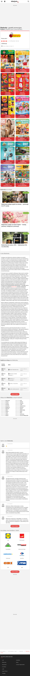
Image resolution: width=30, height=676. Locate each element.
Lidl (3, 660)
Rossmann (4, 664)
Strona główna (3, 651)
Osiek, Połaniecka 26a (14, 369)
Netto (17, 662)
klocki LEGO (14, 286)
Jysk (3, 668)
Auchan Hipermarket (20, 664)
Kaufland (18, 660)
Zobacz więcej (15, 394)
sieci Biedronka (9, 360)
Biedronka (21, 651)
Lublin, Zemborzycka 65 (14, 389)
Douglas (3, 673)
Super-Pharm (4, 671)
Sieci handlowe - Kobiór (12, 651)
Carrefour (4, 666)
